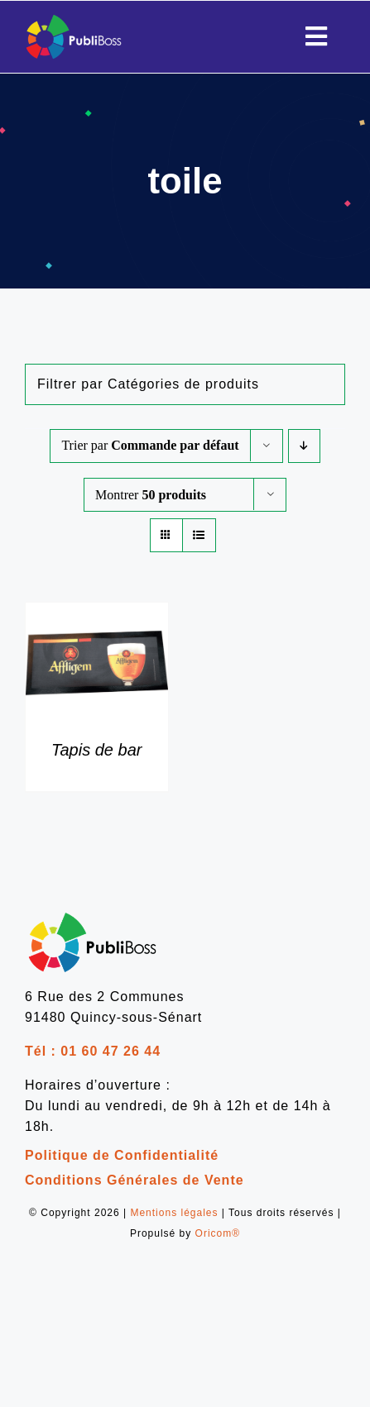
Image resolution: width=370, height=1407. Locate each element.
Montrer (150, 495)
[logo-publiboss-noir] (92, 915)
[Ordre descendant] (304, 446)
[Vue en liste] (199, 535)
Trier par (149, 445)
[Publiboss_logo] (74, 19)
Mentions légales (174, 1213)
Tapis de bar (96, 750)
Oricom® (218, 1233)
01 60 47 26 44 (110, 1051)
